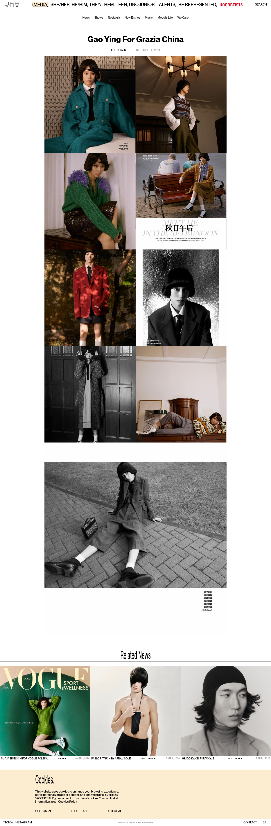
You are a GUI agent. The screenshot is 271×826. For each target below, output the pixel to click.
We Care (183, 17)
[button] (43, 811)
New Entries (132, 17)
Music (149, 17)
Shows (98, 17)
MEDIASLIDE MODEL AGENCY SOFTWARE (135, 822)
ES (264, 822)
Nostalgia (114, 17)
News (86, 17)
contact (250, 822)
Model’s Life (165, 17)
